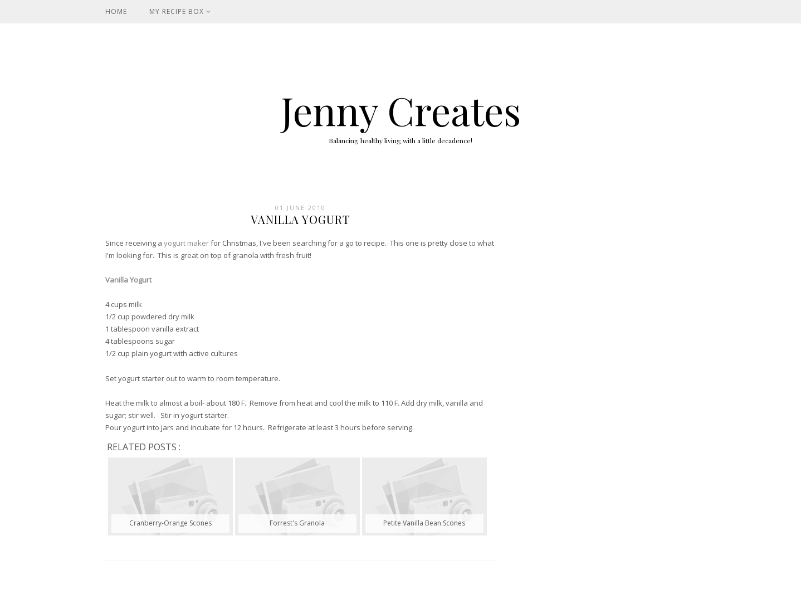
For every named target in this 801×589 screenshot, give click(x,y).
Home (116, 11)
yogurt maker (186, 243)
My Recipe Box (180, 11)
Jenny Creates (401, 110)
